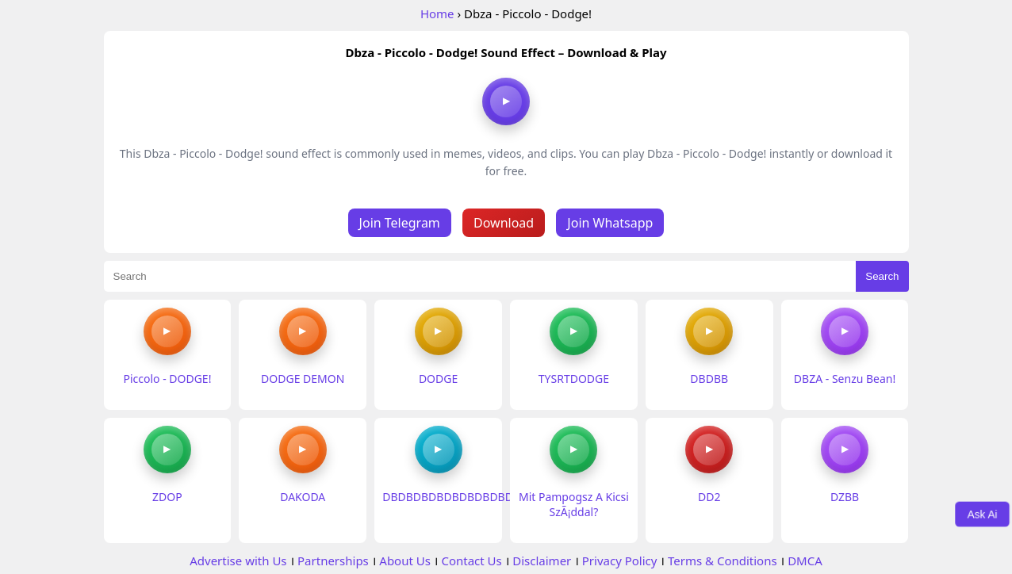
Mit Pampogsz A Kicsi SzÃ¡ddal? (574, 504)
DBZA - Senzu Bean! (844, 378)
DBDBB (709, 378)
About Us (405, 560)
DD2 (709, 496)
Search (882, 276)
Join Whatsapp (610, 223)
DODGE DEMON (302, 378)
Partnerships (333, 560)
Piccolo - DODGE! (167, 378)
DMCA (805, 560)
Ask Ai (983, 513)
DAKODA (302, 496)
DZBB (844, 496)
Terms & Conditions (722, 560)
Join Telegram (399, 223)
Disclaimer (541, 560)
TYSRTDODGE (574, 378)
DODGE (438, 378)
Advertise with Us (238, 560)
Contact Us (471, 560)
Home (437, 13)
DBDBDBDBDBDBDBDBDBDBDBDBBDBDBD (497, 496)
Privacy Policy (619, 560)
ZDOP (167, 496)
